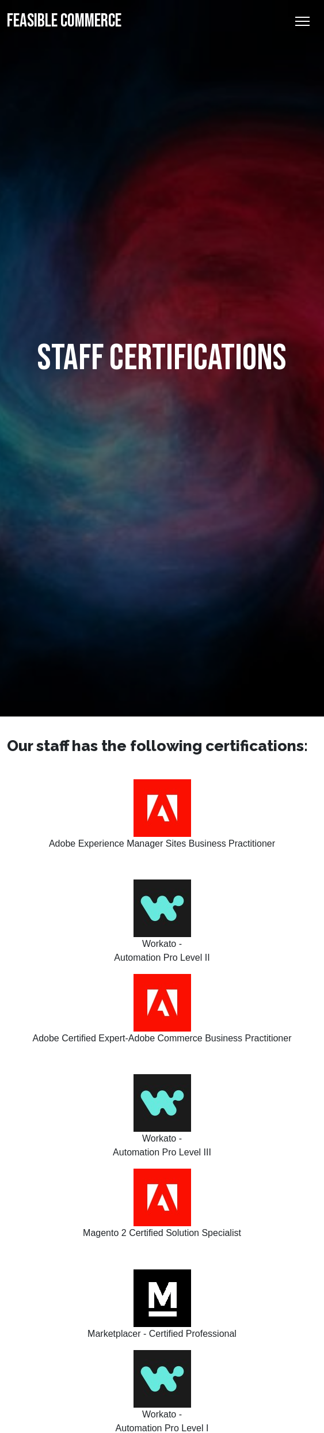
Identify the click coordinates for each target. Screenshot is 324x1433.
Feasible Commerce (64, 21)
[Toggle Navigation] (302, 21)
